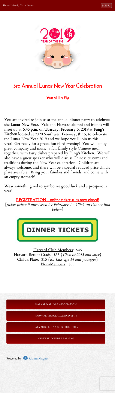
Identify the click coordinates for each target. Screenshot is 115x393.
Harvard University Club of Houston (18, 5)
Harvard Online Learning (56, 338)
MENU (107, 5)
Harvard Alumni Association (55, 304)
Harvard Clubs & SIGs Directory (55, 327)
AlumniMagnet (35, 358)
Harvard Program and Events (56, 315)
